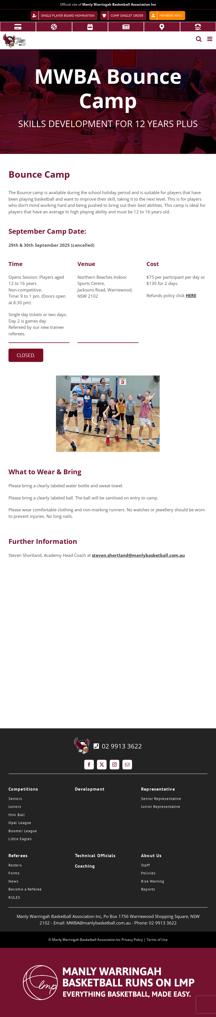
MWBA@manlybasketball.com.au (98, 923)
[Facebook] (89, 764)
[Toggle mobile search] (199, 39)
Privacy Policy (132, 939)
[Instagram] (114, 764)
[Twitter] (102, 764)
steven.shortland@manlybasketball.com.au (138, 555)
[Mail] (127, 764)
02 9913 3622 (117, 746)
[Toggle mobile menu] (210, 39)
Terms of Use (157, 939)
